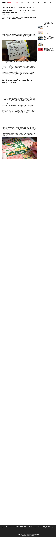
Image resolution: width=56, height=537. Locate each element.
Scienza (52, 2)
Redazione (32, 535)
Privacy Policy (24, 535)
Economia (29, 2)
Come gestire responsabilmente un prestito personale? (49, 27)
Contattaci (34, 530)
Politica (23, 2)
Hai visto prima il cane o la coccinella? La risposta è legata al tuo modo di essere (49, 49)
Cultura (34, 2)
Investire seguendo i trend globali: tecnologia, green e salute (48, 23)
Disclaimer (28, 535)
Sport (40, 2)
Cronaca (17, 2)
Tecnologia (46, 2)
